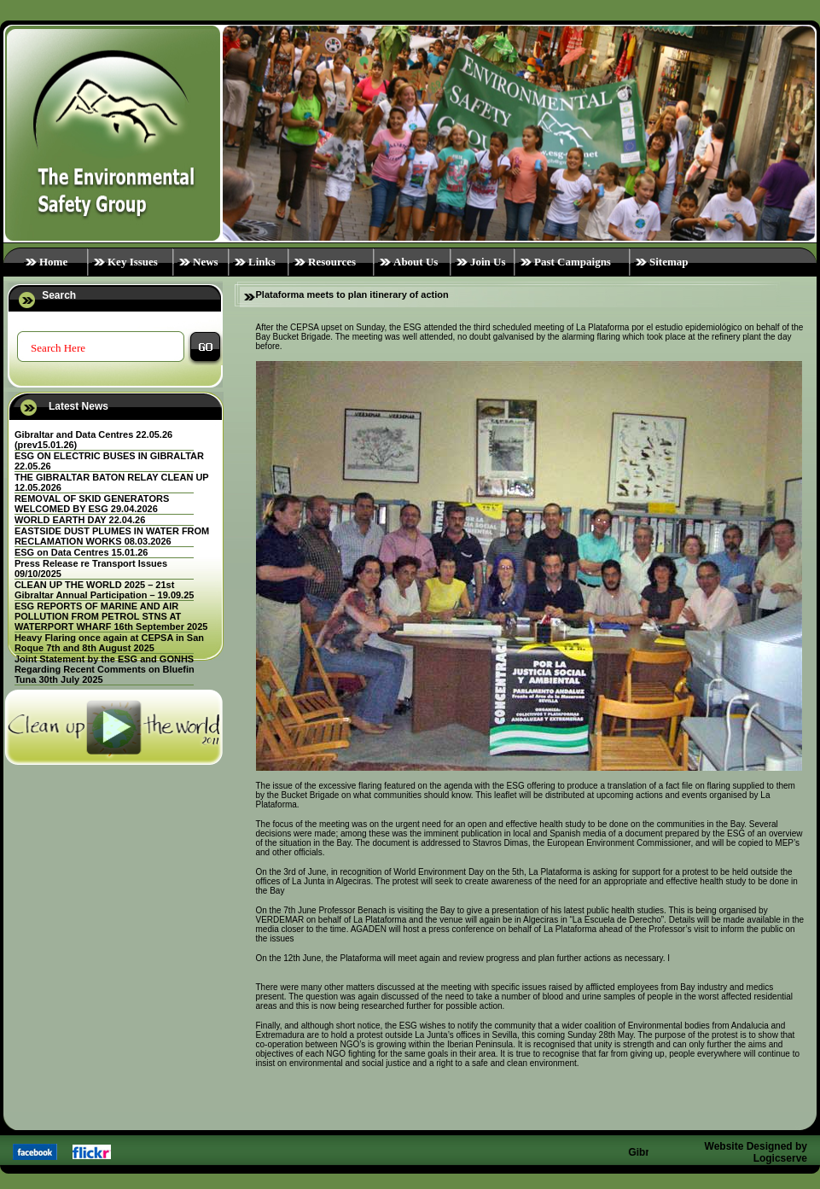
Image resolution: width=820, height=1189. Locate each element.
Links (262, 261)
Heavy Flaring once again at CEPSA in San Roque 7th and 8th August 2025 (109, 642)
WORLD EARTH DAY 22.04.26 (80, 520)
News (205, 261)
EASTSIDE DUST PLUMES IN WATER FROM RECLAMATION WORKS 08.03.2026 (112, 536)
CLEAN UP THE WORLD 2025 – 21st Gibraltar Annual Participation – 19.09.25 (105, 590)
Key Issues (133, 261)
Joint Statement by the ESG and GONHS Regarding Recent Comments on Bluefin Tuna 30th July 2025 (105, 669)
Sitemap (669, 261)
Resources (332, 261)
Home (53, 261)
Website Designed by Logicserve (756, 1152)
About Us (415, 261)
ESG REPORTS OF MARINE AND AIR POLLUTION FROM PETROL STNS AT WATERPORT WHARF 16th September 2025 (111, 616)
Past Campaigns (572, 261)
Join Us (488, 261)
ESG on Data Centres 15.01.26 (81, 552)
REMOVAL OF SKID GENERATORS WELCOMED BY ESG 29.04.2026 (92, 503)
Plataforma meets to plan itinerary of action (352, 294)
